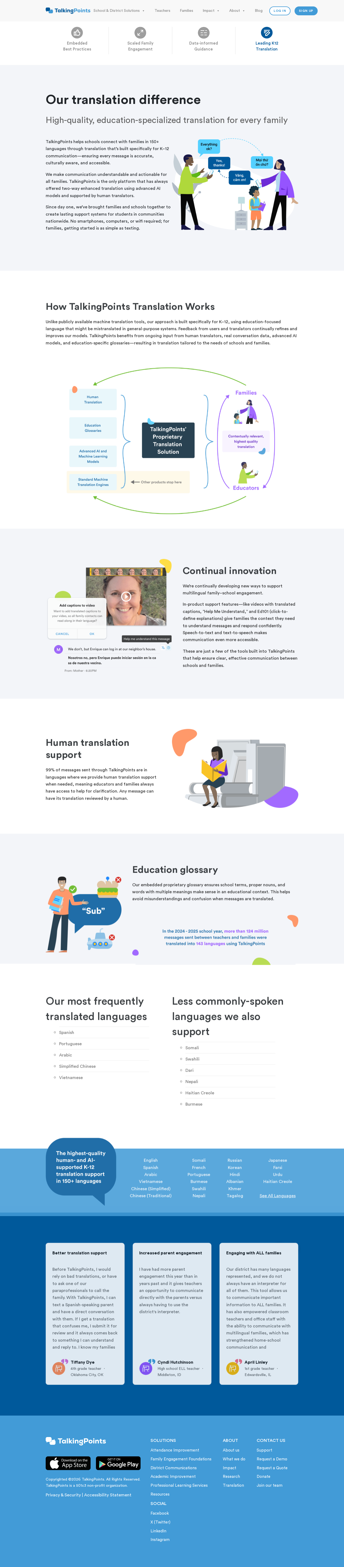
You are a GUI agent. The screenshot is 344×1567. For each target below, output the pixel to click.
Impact (211, 10)
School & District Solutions (119, 10)
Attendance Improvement (174, 1450)
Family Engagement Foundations (181, 1459)
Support (264, 1450)
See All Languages (278, 1218)
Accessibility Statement (107, 1495)
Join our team (269, 1485)
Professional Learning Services (179, 1485)
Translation (233, 1485)
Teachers (162, 11)
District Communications (173, 1468)
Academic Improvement (173, 1477)
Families (186, 11)
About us (231, 1450)
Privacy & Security (63, 1495)
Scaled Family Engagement (140, 43)
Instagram (160, 1540)
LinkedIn (158, 1531)
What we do (234, 1459)
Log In (280, 10)
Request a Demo (272, 1459)
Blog (259, 11)
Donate (263, 1477)
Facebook (159, 1513)
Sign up (306, 10)
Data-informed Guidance (203, 43)
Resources (160, 1494)
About (237, 10)
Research (231, 1477)
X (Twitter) (160, 1522)
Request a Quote (272, 1468)
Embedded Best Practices (77, 43)
